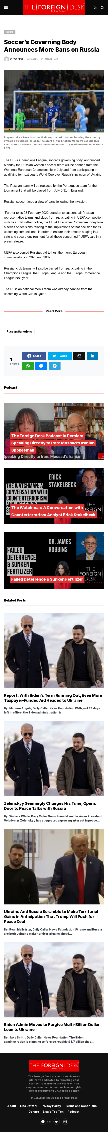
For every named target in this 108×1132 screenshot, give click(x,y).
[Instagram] (65, 1122)
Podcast (73, 1111)
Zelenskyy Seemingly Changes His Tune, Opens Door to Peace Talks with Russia (50, 806)
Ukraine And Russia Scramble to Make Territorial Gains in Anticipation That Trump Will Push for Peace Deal (51, 916)
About (11, 1106)
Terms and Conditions (81, 1106)
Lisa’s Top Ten (53, 1111)
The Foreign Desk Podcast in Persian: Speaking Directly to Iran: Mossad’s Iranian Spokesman (53, 443)
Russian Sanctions (19, 331)
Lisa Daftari (28, 1106)
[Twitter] (56, 1122)
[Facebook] (45, 1122)
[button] (6, 7)
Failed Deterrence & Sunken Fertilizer (47, 579)
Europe (9, 32)
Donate (33, 1111)
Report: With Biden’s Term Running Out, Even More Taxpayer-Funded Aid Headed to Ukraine (53, 698)
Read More (54, 311)
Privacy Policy (51, 1106)
